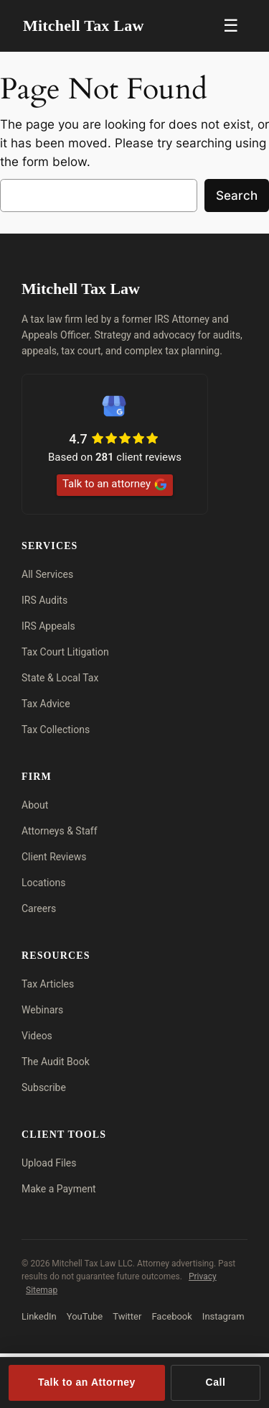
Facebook (171, 1316)
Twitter (127, 1316)
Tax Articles (48, 984)
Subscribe (44, 1087)
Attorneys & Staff (60, 831)
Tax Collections (56, 729)
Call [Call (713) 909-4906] (216, 1382)
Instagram (223, 1316)
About (35, 805)
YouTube (85, 1316)
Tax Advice (46, 703)
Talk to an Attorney (87, 1382)
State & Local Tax (60, 678)
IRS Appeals (48, 626)
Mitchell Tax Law (83, 25)
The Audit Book (56, 1061)
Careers (39, 908)
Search (237, 195)
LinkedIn (39, 1316)
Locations (43, 882)
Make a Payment (59, 1189)
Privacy (203, 1276)
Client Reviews (54, 856)
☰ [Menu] (231, 25)
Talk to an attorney (114, 484)
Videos (37, 1035)
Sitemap (41, 1290)
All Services (47, 574)
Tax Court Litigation (65, 652)
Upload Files (49, 1163)
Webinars (42, 1010)
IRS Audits (44, 600)
